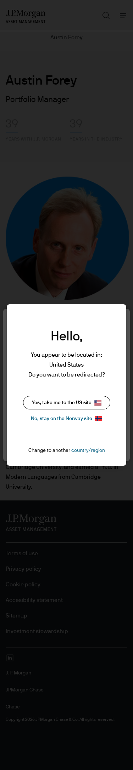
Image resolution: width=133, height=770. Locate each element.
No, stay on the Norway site (66, 418)
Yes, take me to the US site (66, 403)
